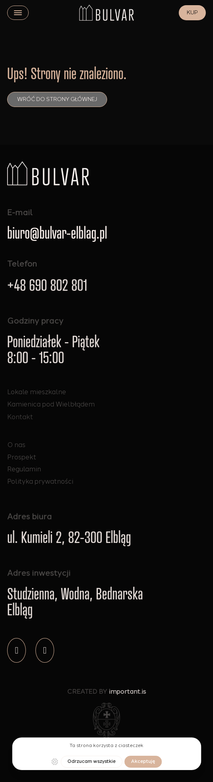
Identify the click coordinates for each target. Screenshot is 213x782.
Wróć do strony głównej (57, 99)
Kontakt (20, 425)
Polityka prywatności (40, 481)
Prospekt (21, 457)
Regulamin (24, 469)
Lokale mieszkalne (36, 392)
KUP (192, 12)
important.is (127, 695)
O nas (16, 445)
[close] (18, 13)
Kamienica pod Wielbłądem (51, 406)
